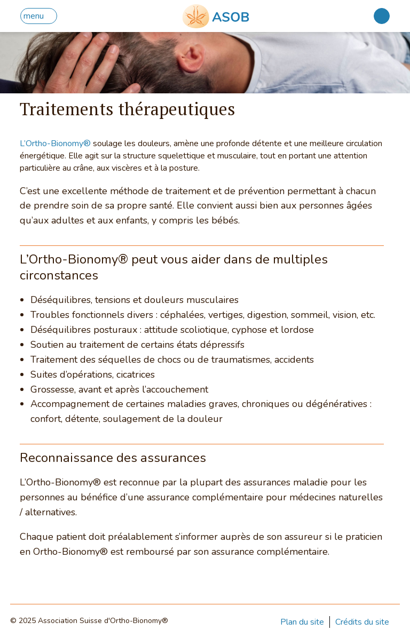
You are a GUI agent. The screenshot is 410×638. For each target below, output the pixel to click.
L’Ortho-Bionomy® (55, 143)
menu (33, 16)
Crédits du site (362, 622)
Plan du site (302, 622)
